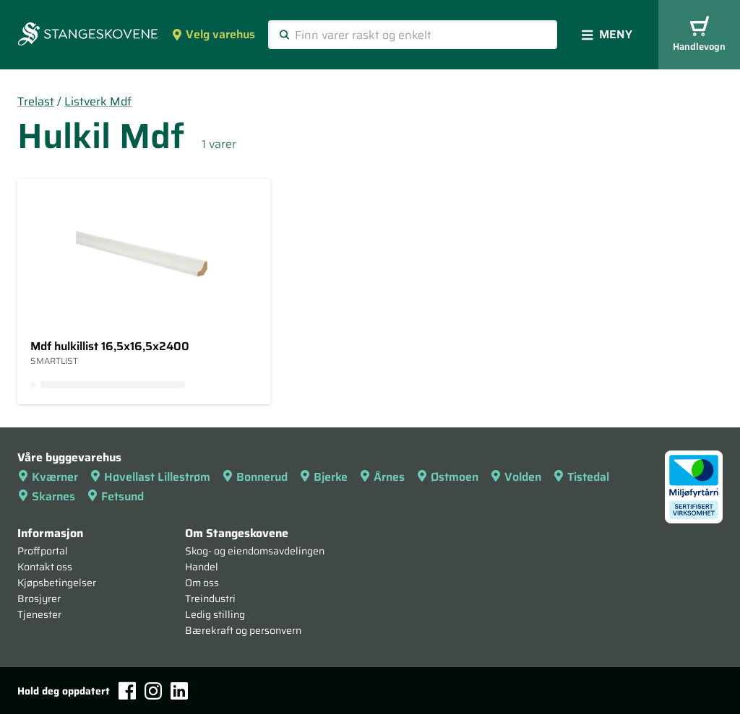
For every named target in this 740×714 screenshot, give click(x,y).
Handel (201, 567)
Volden (515, 477)
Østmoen (447, 477)
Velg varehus (213, 34)
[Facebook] (127, 691)
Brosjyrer (39, 598)
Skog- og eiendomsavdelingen (254, 551)
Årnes (382, 477)
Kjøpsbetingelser (56, 583)
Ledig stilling (215, 614)
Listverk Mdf (98, 101)
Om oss (202, 583)
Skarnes (46, 496)
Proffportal (42, 551)
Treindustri (210, 598)
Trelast (35, 101)
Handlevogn (699, 35)
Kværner (47, 477)
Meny (607, 34)
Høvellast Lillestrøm (150, 477)
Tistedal (581, 477)
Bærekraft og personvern (243, 630)
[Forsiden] (87, 35)
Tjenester (39, 614)
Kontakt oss (44, 567)
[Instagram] (153, 691)
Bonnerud (255, 477)
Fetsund (115, 496)
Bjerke (323, 477)
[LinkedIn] (179, 691)
